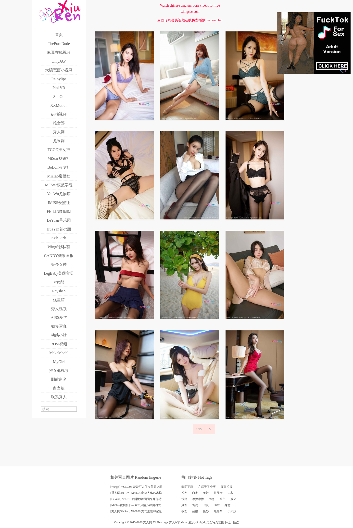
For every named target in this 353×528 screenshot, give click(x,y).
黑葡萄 (218, 511)
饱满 (195, 505)
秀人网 (147, 522)
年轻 (206, 493)
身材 (227, 505)
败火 (233, 499)
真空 (184, 505)
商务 (212, 499)
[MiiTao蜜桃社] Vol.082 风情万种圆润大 (135, 505)
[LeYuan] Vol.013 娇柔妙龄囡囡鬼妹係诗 (136, 499)
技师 (184, 499)
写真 (206, 505)
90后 (217, 505)
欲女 (184, 511)
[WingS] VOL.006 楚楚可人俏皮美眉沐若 (136, 486)
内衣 (230, 493)
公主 (223, 499)
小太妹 (231, 511)
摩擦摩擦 (198, 499)
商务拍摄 (226, 486)
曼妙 (206, 511)
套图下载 (187, 486)
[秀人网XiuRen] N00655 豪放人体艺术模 (136, 493)
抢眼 (195, 511)
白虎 (195, 493)
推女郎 (193, 522)
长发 (184, 493)
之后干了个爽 (207, 486)
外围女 (218, 493)
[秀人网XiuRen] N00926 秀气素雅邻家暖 (136, 511)
